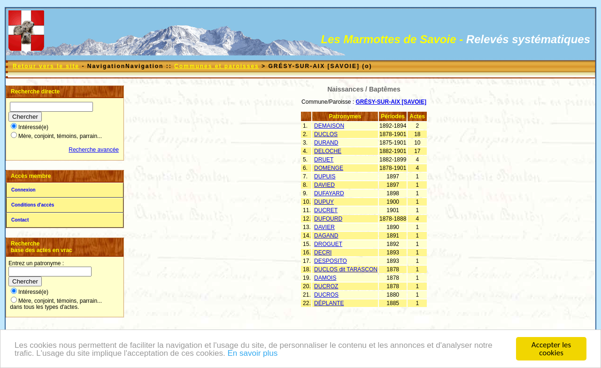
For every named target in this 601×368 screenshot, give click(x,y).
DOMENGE (328, 168)
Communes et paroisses (216, 66)
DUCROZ (326, 286)
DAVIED (324, 185)
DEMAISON (329, 126)
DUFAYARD (329, 193)
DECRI (322, 252)
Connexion (23, 189)
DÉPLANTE (329, 303)
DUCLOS (326, 134)
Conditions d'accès (32, 204)
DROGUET (328, 244)
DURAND (326, 142)
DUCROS (326, 294)
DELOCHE (327, 151)
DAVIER (324, 227)
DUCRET (326, 210)
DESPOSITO (330, 261)
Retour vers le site (46, 66)
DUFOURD (328, 218)
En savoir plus (252, 354)
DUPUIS (324, 176)
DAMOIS (325, 278)
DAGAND (326, 235)
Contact (20, 219)
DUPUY (324, 202)
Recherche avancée (94, 149)
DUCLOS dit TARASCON (346, 269)
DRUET (323, 159)
